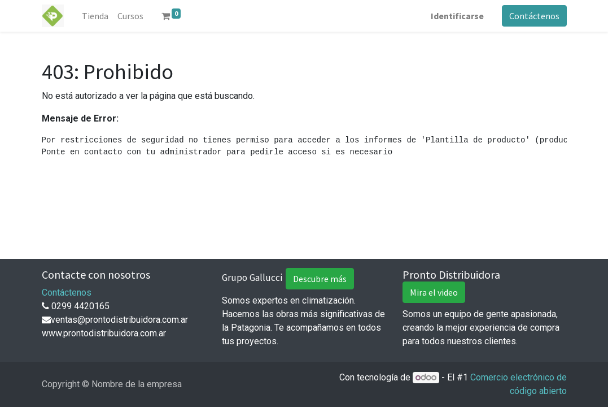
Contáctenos (534, 15)
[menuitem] (95, 16)
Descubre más (320, 278)
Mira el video (434, 292)
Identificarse (457, 15)
